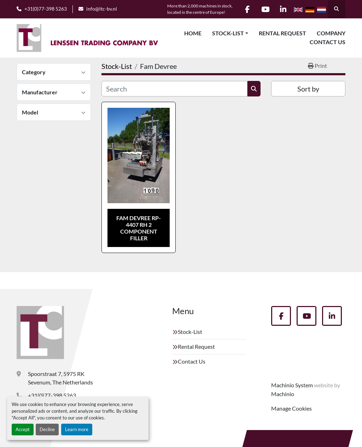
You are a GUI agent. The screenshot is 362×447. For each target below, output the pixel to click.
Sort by (308, 88)
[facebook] (247, 9)
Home (193, 33)
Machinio (282, 393)
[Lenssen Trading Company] (40, 332)
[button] (230, 33)
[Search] (174, 88)
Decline (47, 429)
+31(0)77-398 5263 (45, 9)
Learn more (76, 429)
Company (331, 33)
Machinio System (292, 385)
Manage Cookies (291, 408)
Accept (23, 429)
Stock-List (228, 33)
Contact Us (327, 42)
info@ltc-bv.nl (101, 9)
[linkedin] (283, 9)
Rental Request (282, 33)
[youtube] (265, 9)
